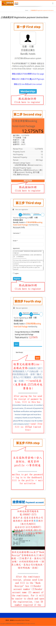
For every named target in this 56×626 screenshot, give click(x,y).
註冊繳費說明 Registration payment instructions (24, 17)
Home (26, 10)
